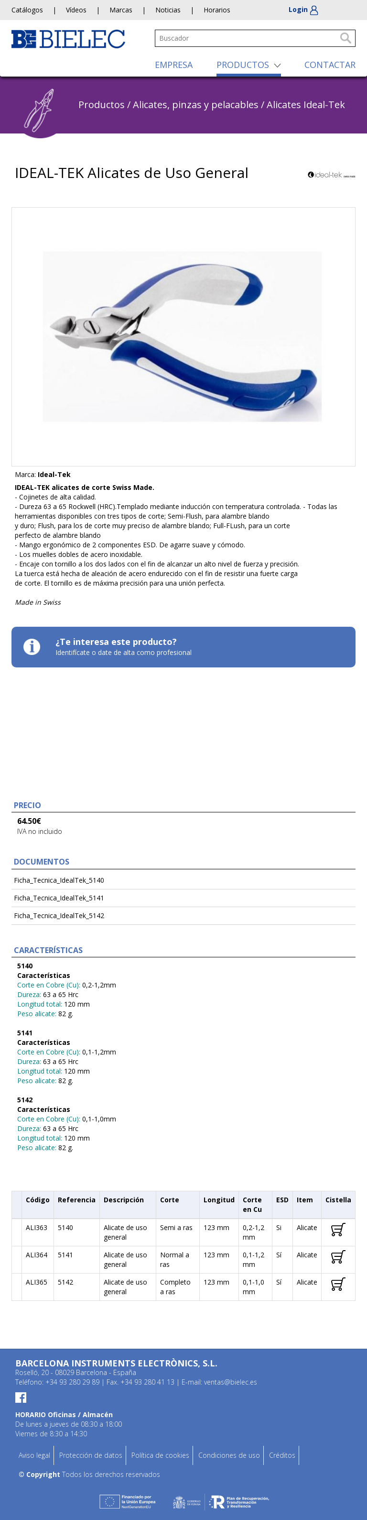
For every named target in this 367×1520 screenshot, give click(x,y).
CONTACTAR (330, 64)
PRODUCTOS (242, 64)
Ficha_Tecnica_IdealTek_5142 (59, 915)
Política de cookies (160, 1455)
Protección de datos (90, 1455)
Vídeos (76, 9)
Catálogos (27, 9)
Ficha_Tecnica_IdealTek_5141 (59, 897)
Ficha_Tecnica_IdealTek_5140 (59, 880)
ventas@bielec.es (230, 1382)
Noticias (168, 9)
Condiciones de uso (229, 1455)
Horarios (217, 9)
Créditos (282, 1455)
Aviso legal (34, 1455)
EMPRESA (174, 64)
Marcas (120, 9)
